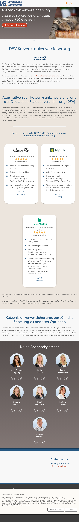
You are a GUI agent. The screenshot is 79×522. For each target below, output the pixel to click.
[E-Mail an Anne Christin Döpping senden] (13, 377)
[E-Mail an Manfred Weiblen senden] (36, 441)
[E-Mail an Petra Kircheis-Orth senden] (59, 377)
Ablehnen (71, 509)
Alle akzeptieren (56, 509)
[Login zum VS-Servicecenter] (66, 3)
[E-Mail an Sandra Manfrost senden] (13, 409)
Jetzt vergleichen (15, 25)
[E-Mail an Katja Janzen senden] (36, 377)
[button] (20, 378)
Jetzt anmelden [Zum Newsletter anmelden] (59, 466)
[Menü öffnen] (76, 4)
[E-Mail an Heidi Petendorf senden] (36, 409)
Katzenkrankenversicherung (47, 76)
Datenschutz (25, 506)
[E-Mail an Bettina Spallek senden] (59, 409)
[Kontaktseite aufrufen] (71, 3)
